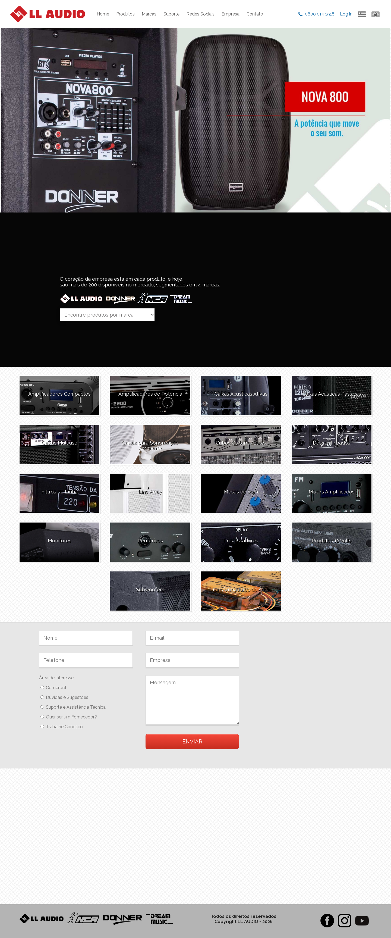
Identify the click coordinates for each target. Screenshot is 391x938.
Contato (255, 14)
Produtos (125, 14)
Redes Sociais (201, 14)
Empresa (230, 14)
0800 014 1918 (320, 14)
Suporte (171, 14)
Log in (346, 14)
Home (103, 14)
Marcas (149, 14)
